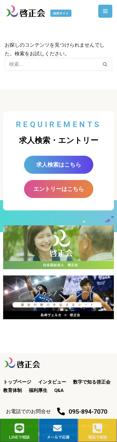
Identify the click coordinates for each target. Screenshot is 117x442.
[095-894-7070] (61, 411)
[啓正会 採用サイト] (40, 11)
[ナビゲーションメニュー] (105, 11)
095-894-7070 (88, 411)
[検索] (51, 64)
